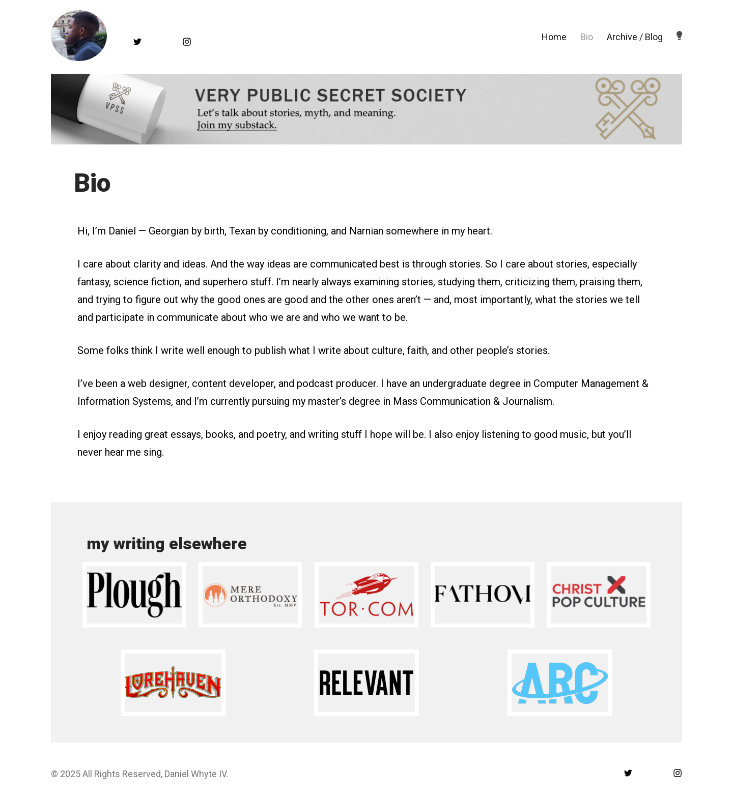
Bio (586, 37)
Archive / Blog (635, 37)
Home (554, 37)
